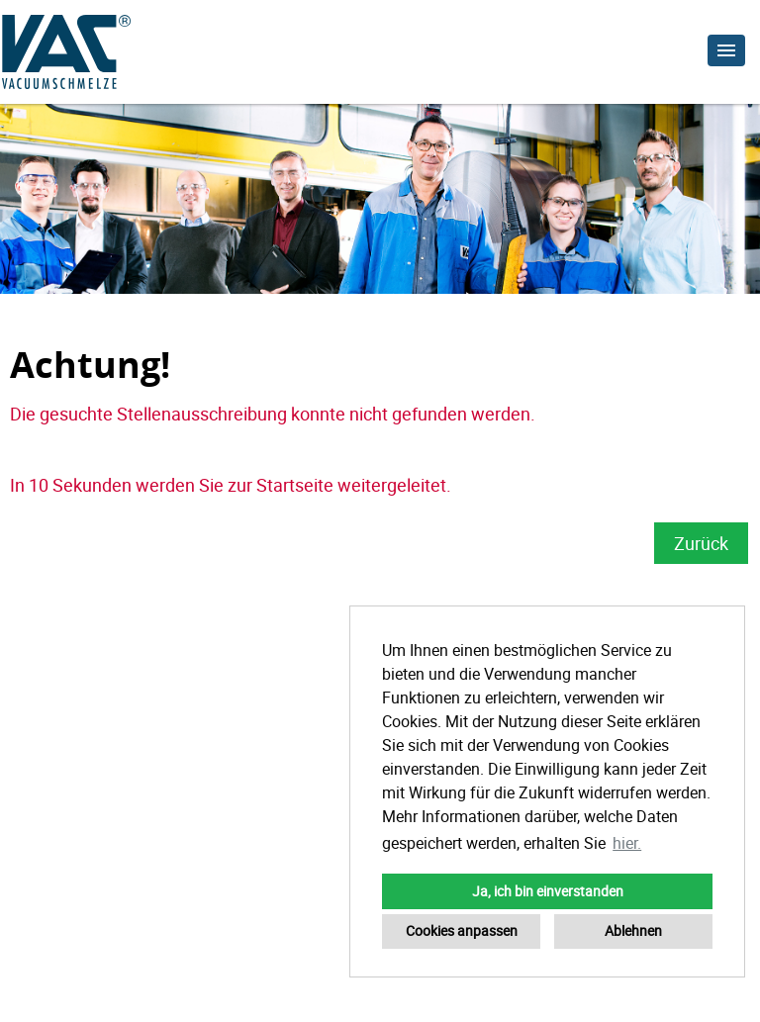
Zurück (701, 543)
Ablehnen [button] (633, 930)
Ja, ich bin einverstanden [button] (547, 891)
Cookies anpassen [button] (462, 930)
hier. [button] (627, 843)
